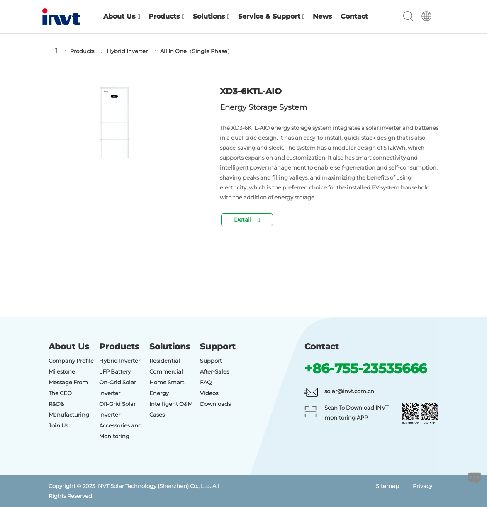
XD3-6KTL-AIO (251, 91)
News (322, 16)
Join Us (58, 425)
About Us (121, 16)
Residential (164, 360)
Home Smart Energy (166, 387)
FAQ (206, 382)
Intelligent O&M (170, 403)
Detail (247, 219)
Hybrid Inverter (127, 51)
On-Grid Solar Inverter (117, 387)
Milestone (62, 371)
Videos (209, 393)
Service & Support (271, 16)
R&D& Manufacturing (69, 409)
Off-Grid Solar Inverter (117, 409)
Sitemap (387, 486)
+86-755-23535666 (365, 368)
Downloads (215, 403)
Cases (157, 414)
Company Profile (71, 360)
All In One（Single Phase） (196, 51)
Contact (354, 16)
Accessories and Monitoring (120, 430)
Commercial (166, 371)
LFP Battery (115, 371)
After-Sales (214, 371)
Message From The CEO (68, 387)
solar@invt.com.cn (349, 391)
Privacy (422, 486)
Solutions (211, 16)
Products (167, 16)
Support (211, 360)
